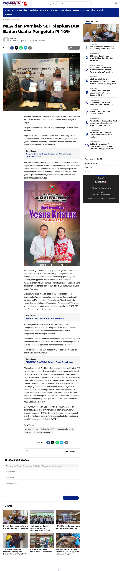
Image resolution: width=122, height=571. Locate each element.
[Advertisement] (12, 149)
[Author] (6, 40)
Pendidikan (33, 10)
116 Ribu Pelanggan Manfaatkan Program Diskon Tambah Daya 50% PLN (14, 553)
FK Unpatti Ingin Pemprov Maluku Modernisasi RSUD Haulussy (101, 135)
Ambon (28, 429)
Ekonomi (54, 10)
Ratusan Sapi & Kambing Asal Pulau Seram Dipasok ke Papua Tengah (67, 552)
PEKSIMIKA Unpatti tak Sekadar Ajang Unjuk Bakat (49, 362)
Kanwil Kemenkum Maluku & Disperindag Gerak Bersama (15, 527)
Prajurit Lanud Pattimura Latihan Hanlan (45, 318)
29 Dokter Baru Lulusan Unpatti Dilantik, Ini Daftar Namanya (101, 58)
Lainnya (8, 15)
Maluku (28, 432)
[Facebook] (12, 48)
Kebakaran (77, 10)
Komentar (75, 48)
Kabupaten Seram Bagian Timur (66, 429)
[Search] (91, 4)
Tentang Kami (91, 163)
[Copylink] (30, 48)
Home (7, 10)
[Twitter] (16, 48)
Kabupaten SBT (47, 429)
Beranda (6, 20)
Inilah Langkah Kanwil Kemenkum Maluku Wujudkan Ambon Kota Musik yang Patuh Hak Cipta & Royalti (42, 530)
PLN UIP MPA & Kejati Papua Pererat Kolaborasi (41, 551)
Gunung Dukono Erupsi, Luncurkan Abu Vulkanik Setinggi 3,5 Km (48, 155)
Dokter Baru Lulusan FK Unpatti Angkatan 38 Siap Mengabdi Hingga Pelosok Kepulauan (101, 147)
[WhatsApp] (21, 48)
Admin (13, 38)
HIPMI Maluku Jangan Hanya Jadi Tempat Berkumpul (68, 527)
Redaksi (88, 167)
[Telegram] (25, 48)
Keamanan (44, 10)
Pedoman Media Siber (94, 159)
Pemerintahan (89, 10)
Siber (87, 172)
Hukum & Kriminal (19, 10)
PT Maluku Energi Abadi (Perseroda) (43, 432)
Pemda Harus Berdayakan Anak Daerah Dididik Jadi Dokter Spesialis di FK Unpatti (103, 123)
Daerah (100, 10)
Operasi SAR (65, 10)
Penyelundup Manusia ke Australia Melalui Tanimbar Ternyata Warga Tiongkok (101, 70)
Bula (36, 429)
